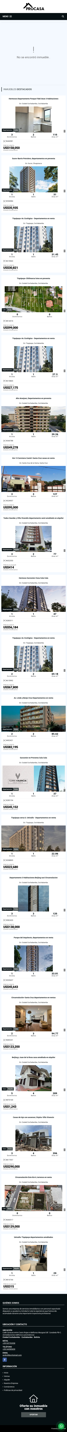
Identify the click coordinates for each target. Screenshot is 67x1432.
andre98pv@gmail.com (12, 1355)
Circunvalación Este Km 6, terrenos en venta (33, 1177)
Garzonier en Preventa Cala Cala (33, 758)
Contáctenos (9, 1387)
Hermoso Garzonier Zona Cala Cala (33, 578)
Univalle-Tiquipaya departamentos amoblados (33, 1237)
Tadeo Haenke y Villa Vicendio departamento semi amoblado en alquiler (33, 518)
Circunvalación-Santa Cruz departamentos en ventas (33, 997)
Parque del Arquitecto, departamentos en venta (33, 938)
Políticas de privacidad (13, 1390)
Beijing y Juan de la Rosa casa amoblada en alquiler (33, 1057)
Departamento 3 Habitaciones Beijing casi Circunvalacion (34, 878)
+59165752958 (9, 1343)
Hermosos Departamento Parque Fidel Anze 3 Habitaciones (33, 99)
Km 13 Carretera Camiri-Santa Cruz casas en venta (33, 458)
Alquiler (7, 1380)
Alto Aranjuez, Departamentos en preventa (33, 398)
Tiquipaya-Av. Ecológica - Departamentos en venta (33, 218)
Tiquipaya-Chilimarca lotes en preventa (33, 278)
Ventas (7, 1376)
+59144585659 (9, 1349)
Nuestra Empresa (11, 1383)
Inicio (6, 1373)
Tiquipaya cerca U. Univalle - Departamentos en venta (33, 818)
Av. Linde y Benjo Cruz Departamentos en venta (33, 698)
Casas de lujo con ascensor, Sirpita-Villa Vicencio (33, 1117)
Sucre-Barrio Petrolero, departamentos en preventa (33, 158)
